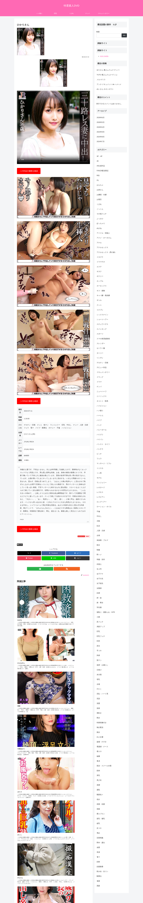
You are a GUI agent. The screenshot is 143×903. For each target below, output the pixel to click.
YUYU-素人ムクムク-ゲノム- (107, 75)
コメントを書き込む (53, 858)
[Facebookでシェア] (53, 553)
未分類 (20, 544)
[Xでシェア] (29, 553)
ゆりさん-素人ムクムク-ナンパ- (108, 70)
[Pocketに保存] (29, 558)
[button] (78, 558)
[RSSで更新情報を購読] (55, 569)
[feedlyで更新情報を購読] (51, 569)
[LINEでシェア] (53, 558)
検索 (98, 32)
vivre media (104, 56)
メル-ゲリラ (101, 80)
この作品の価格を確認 (29, 171)
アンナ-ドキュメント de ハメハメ (109, 84)
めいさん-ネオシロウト (105, 89)
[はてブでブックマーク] (78, 553)
